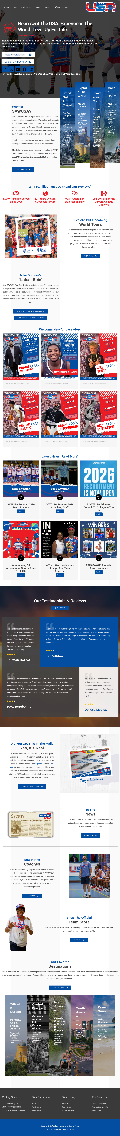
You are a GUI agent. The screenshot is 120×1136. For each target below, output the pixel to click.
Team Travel (97, 1110)
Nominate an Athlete (100, 1107)
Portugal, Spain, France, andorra (15, 1024)
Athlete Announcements (61, 383)
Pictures (65, 1103)
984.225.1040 (61, 7)
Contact (26, 74)
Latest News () (60, 456)
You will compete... (82, 106)
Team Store (37, 1110)
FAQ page (38, 764)
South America (81, 1012)
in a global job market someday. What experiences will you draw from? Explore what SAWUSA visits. (82, 123)
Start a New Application (11, 1107)
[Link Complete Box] (21, 489)
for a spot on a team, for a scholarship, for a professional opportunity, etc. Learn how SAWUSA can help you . (67, 134)
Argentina (82, 1024)
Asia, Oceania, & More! (103, 1022)
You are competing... (67, 115)
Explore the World (82, 92)
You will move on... (96, 119)
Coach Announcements (22, 383)
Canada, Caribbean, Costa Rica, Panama (59, 1024)
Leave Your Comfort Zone (97, 101)
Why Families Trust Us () (60, 186)
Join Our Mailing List (10, 1103)
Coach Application (99, 1103)
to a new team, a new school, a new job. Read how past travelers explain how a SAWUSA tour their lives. (97, 136)
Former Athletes (68, 1110)
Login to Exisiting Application (13, 1110)
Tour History (67, 1107)
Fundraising (37, 1107)
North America (59, 1006)
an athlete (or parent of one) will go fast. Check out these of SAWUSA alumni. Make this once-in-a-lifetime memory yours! (112, 122)
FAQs (34, 1103)
